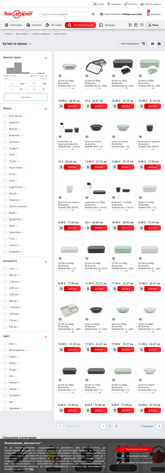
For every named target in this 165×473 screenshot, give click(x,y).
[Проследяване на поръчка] (136, 25)
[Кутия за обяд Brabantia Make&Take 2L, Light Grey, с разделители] (69, 309)
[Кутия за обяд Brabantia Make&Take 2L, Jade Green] (123, 249)
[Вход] (153, 25)
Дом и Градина (20, 34)
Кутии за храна (58, 34)
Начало (7, 34)
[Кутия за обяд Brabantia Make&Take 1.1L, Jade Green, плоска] (123, 370)
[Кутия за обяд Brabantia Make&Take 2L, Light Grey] (149, 249)
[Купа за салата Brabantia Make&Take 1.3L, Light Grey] (149, 370)
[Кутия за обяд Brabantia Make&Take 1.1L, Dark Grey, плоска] (96, 370)
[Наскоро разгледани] (130, 25)
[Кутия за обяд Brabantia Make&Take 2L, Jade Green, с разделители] (149, 66)
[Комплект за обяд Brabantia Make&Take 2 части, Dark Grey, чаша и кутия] (123, 188)
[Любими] (141, 25)
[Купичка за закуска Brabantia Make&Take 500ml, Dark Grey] (149, 127)
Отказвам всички (134, 456)
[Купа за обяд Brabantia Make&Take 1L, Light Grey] (149, 309)
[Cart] (153, 14)
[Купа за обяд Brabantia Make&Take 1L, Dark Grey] (96, 309)
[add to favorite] (60, 76)
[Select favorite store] (121, 14)
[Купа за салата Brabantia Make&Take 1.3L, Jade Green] (123, 127)
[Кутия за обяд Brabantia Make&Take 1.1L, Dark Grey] (69, 370)
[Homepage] (18, 14)
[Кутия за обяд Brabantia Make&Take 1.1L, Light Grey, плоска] (69, 249)
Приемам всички (134, 449)
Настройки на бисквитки (134, 462)
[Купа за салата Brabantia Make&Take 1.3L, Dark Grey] (96, 127)
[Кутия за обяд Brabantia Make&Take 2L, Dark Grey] (96, 249)
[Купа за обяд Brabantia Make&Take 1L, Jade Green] (123, 309)
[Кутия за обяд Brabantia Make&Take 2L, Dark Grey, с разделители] (123, 66)
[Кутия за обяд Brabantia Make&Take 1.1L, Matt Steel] (69, 66)
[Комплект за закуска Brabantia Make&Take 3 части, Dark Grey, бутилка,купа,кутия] (69, 127)
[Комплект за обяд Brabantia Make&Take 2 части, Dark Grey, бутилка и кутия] (96, 188)
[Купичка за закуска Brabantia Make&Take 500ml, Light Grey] (69, 188)
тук (31, 468)
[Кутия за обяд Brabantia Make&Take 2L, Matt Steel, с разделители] (96, 66)
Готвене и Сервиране (40, 34)
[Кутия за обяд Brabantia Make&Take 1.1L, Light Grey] (149, 188)
